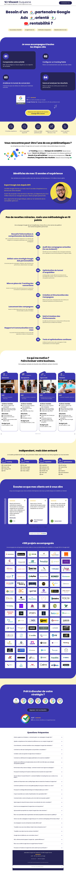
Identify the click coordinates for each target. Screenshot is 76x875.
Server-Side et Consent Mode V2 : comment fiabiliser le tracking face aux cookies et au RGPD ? (36, 777)
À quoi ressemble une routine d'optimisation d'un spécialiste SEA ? (30, 794)
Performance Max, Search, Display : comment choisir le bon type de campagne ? (34, 768)
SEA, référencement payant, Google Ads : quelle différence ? (29, 840)
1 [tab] (35, 434)
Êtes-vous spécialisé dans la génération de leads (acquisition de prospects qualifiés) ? (35, 815)
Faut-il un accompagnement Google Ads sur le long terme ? (29, 807)
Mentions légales (41, 859)
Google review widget (34, 534)
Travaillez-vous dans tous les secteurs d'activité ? (26, 832)
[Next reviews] (70, 513)
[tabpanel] (9, 402)
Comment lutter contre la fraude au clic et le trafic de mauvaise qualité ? (32, 799)
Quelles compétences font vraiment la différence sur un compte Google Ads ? (33, 742)
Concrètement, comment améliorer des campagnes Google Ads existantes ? (33, 746)
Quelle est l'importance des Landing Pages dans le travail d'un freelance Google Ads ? (35, 782)
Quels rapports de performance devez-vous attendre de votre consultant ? (33, 803)
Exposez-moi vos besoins (38, 711)
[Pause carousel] (38, 529)
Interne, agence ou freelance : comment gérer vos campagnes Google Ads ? (33, 738)
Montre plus (54, 517)
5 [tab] (40, 434)
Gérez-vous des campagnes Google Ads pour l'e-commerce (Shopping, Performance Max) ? (37, 819)
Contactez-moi (64, 3)
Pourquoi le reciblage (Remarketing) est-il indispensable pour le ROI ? (31, 790)
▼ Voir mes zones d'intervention (37, 867)
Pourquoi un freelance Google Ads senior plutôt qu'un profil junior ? (30, 848)
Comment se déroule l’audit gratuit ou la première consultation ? (30, 750)
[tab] (30, 528)
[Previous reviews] (6, 513)
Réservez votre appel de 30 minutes (38, 113)
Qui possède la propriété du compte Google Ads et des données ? (30, 811)
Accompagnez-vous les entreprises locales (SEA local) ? (28, 823)
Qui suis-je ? (33, 859)
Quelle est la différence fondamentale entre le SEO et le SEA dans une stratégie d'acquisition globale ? (34, 763)
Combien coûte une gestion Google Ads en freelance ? (27, 754)
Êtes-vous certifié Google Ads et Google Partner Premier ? (28, 844)
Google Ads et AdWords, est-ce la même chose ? (26, 836)
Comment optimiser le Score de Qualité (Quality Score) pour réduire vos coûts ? (34, 786)
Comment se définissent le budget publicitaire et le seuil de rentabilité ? (32, 758)
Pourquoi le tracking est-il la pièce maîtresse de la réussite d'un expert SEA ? (33, 772)
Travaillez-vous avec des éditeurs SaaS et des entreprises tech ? (30, 828)
